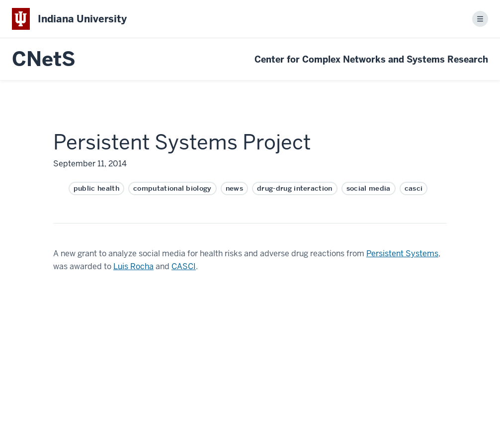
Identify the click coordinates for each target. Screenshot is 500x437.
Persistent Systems (402, 253)
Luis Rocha (133, 266)
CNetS (44, 59)
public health (96, 188)
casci (414, 188)
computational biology (172, 188)
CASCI (183, 266)
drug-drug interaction (295, 188)
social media (368, 188)
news (234, 188)
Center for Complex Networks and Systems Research (371, 59)
